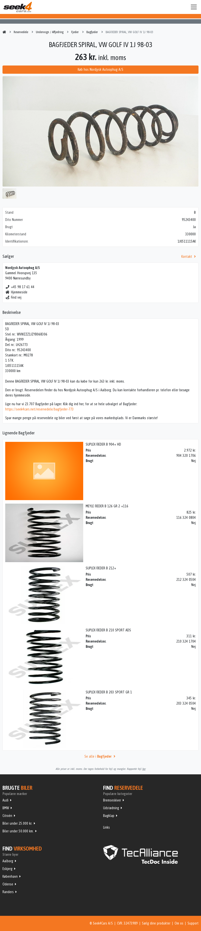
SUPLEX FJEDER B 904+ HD (103, 444)
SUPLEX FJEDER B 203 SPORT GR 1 (109, 692)
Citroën (7, 816)
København (10, 876)
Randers (8, 892)
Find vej (13, 297)
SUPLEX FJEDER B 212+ (101, 568)
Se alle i (100, 756)
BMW (5, 808)
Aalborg (7, 861)
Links (106, 827)
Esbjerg (7, 869)
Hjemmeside (16, 292)
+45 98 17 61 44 (19, 287)
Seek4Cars (17, 7)
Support (193, 923)
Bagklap (108, 816)
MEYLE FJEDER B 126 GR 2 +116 (107, 506)
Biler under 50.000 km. (18, 831)
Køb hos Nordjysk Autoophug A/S (100, 69)
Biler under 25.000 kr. (17, 823)
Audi (5, 800)
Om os (179, 923)
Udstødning (111, 808)
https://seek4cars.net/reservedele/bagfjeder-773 (39, 409)
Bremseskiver (112, 800)
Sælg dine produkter (156, 923)
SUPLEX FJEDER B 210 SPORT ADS (108, 630)
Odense (7, 884)
